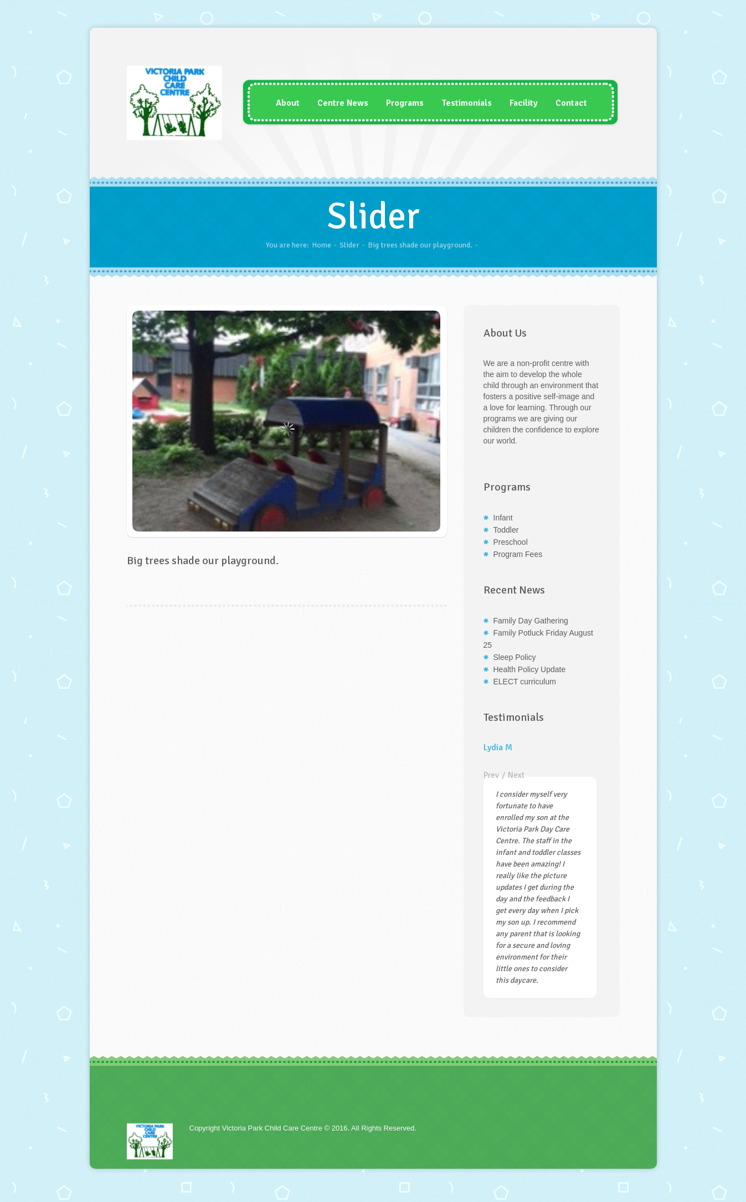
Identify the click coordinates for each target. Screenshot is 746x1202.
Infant (503, 517)
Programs (398, 103)
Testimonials (460, 103)
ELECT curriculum (524, 681)
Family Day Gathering (530, 620)
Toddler (506, 529)
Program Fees (518, 554)
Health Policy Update (529, 669)
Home (321, 245)
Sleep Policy (514, 657)
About (281, 103)
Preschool (510, 542)
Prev (491, 775)
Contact (564, 103)
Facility (517, 103)
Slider (349, 245)
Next (516, 775)
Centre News (336, 103)
